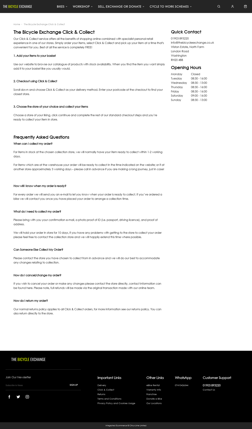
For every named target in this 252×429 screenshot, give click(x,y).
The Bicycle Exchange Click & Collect (44, 24)
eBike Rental (153, 385)
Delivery (101, 385)
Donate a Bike (154, 398)
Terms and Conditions (109, 398)
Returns (101, 394)
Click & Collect (105, 389)
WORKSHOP (81, 6)
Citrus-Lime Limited (137, 425)
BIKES (60, 6)
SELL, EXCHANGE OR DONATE (119, 6)
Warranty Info (153, 389)
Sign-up (74, 384)
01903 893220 (212, 385)
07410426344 (181, 385)
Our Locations (154, 403)
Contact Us (209, 389)
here (29, 288)
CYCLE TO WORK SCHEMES (169, 6)
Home (16, 24)
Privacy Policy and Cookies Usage (116, 403)
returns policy (140, 309)
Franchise (151, 394)
